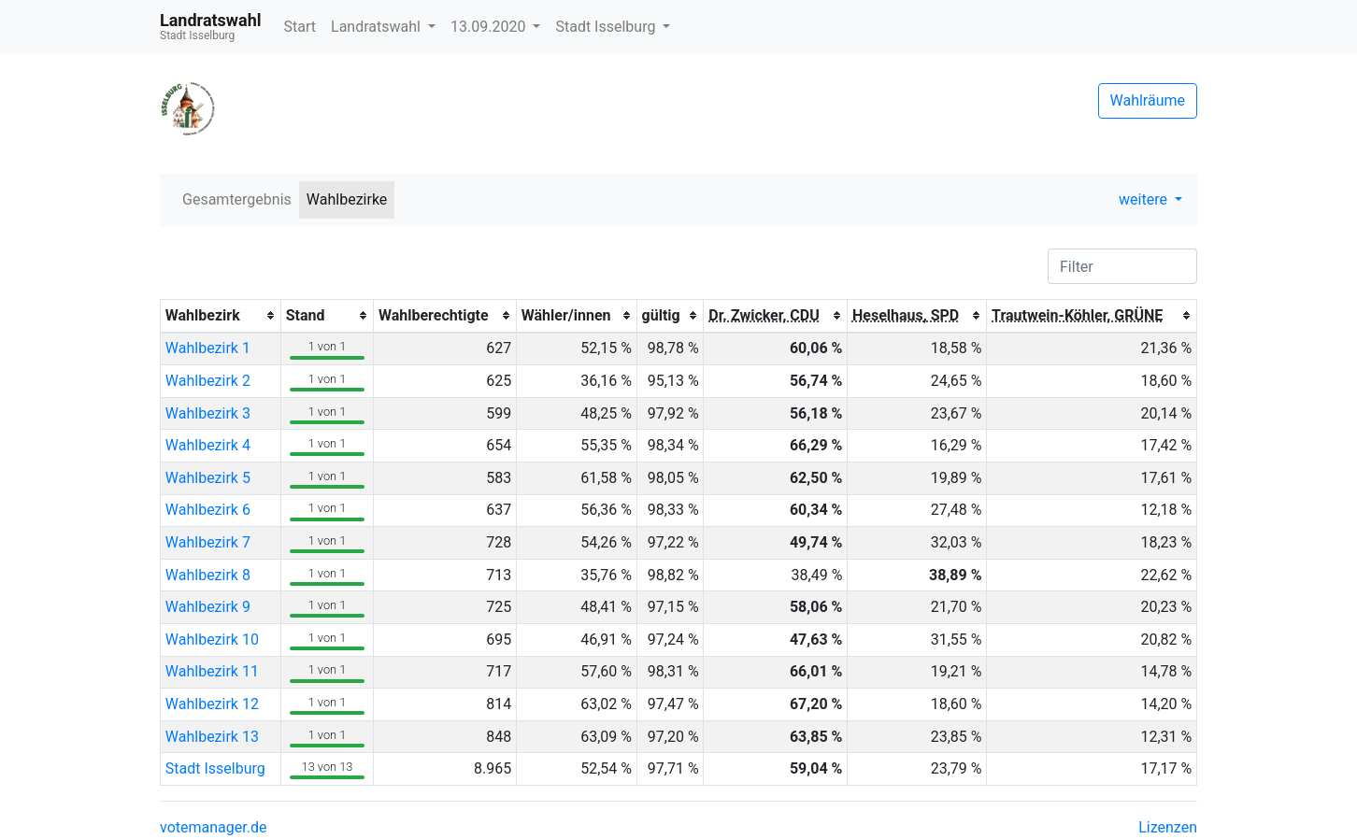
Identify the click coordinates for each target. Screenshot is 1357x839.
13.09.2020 (489, 27)
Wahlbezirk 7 (207, 542)
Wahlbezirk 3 (207, 413)
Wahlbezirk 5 (207, 478)
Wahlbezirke (347, 199)
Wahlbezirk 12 (212, 704)
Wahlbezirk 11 (212, 671)
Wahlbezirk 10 (212, 639)
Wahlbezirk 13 (212, 737)
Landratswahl (377, 27)
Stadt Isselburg (607, 27)
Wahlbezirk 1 (207, 348)
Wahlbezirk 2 (207, 381)
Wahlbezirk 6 (207, 510)
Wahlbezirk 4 (207, 445)
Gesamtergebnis (237, 199)
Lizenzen (1167, 827)
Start (300, 27)
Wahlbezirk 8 (207, 575)
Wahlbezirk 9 (207, 607)
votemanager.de (213, 827)
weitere (1145, 199)
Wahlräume (1148, 100)
